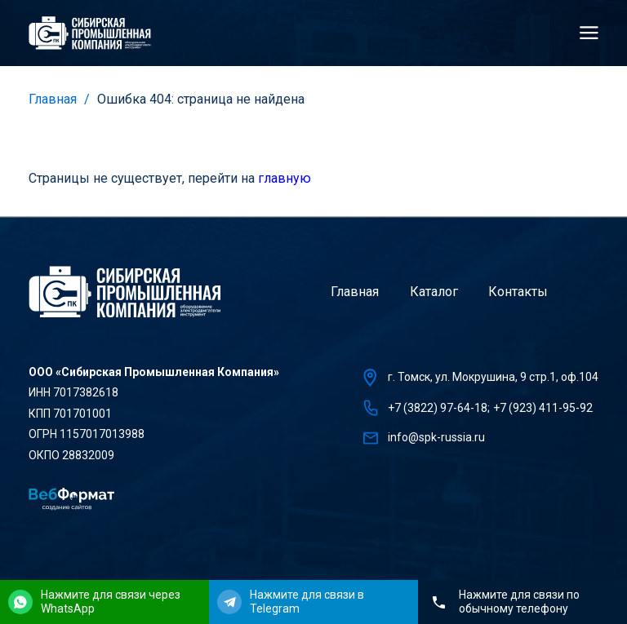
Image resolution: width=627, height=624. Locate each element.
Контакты (518, 291)
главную (284, 178)
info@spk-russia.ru (436, 437)
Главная (53, 99)
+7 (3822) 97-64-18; (439, 407)
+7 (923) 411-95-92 (543, 407)
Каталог (434, 291)
